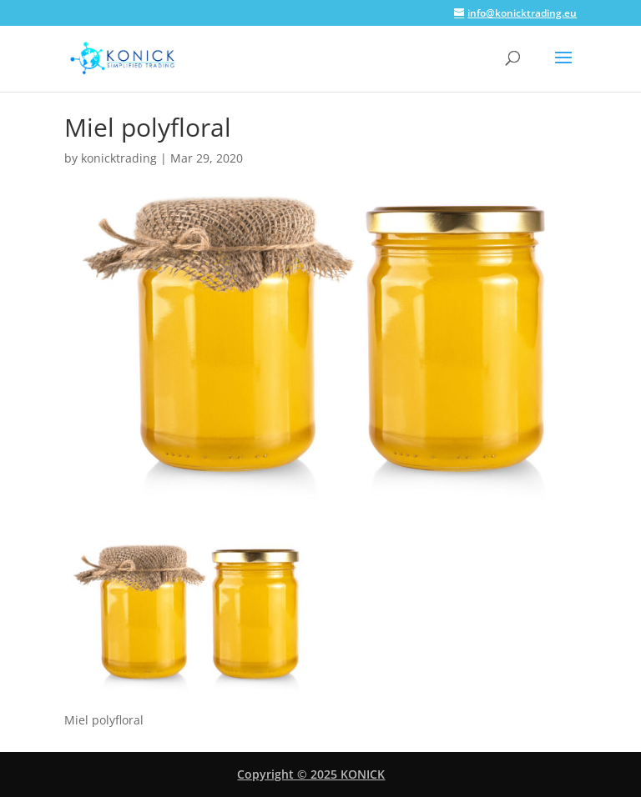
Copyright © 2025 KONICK (311, 774)
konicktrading (119, 158)
